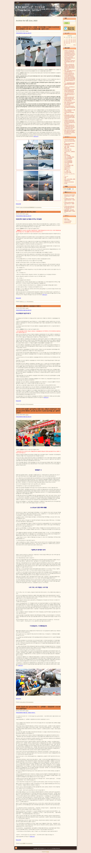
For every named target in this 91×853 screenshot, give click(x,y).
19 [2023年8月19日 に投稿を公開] (73, 40)
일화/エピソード (23, 301)
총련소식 (66, 154)
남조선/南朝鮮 (23, 843)
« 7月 (65, 44)
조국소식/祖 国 (23, 404)
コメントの (67, 221)
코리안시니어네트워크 (69, 181)
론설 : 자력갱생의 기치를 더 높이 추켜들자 (69, 110)
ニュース (66, 176)
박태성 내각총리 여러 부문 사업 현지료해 (69, 100)
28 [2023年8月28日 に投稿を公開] (64, 43)
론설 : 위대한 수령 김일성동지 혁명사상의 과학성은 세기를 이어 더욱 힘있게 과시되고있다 (69, 132)
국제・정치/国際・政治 (69, 156)
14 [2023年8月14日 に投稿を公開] (64, 40)
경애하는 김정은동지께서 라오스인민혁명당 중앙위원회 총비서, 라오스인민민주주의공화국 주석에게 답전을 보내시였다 (69, 53)
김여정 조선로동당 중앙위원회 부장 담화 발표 (69, 97)
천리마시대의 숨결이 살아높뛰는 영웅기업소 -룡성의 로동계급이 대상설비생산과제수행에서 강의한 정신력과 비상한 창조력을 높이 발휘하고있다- (38, 411)
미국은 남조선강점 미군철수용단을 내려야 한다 (69, 207)
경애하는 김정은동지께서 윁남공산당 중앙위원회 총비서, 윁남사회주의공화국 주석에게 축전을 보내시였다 (69, 67)
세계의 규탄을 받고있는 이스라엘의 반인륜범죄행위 (69, 107)
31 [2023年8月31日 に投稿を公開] (69, 43)
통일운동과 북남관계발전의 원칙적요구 (69, 195)
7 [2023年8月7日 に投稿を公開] (64, 39)
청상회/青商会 (67, 166)
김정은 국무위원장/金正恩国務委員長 (27, 207)
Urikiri (73, 196)
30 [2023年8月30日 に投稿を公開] (67, 43)
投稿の (66, 219)
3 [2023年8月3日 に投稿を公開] (69, 38)
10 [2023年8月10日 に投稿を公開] (69, 39)
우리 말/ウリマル (68, 159)
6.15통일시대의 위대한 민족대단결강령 (69, 199)
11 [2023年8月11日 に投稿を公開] (71, 39)
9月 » (75, 44)
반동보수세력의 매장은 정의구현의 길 (69, 203)
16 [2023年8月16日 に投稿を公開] (67, 40)
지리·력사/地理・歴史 (69, 165)
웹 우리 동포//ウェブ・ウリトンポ (30, 7)
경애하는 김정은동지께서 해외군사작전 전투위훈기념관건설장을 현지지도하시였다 (69, 121)
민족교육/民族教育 (68, 158)
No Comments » (38, 207)
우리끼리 (67, 208)
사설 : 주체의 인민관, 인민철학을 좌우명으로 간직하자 (69, 94)
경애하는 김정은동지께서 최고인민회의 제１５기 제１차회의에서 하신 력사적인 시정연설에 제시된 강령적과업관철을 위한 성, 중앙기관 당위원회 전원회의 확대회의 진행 (69, 77)
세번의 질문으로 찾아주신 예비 (26, 212)
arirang (27, 31)
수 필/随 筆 (67, 170)
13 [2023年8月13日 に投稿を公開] (74, 39)
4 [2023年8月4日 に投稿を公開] (71, 38)
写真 (65, 177)
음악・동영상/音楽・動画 (69, 179)
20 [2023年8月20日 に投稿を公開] (74, 40)
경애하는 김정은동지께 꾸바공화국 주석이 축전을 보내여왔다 (69, 58)
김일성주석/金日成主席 (69, 139)
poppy (73, 211)
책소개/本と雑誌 (67, 172)
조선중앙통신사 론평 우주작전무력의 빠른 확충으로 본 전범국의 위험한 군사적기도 (69, 116)
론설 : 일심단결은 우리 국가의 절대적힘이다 (69, 71)
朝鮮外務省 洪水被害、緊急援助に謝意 (69, 210)
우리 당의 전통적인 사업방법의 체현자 (28, 306)
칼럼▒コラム (67, 169)
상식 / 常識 (66, 163)
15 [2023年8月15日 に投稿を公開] (66, 40)
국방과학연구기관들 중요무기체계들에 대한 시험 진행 (69, 62)
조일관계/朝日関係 (68, 162)
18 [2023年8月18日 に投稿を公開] (71, 40)
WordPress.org (67, 222)
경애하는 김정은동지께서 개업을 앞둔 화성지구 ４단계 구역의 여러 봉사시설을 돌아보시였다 (69, 126)
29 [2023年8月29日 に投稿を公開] (66, 43)
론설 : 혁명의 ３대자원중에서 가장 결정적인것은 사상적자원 (69, 103)
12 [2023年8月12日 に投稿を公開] (73, 39)
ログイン (66, 218)
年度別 (65, 189)
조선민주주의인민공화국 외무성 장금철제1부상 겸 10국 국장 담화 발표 (69, 90)
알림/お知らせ (67, 180)
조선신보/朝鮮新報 (68, 161)
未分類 (65, 183)
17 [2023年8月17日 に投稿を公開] (69, 40)
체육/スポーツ (67, 168)
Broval (48, 851)
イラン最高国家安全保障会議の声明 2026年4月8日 (69, 84)
